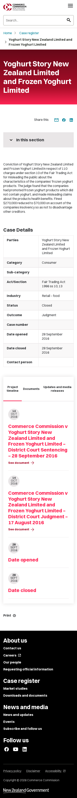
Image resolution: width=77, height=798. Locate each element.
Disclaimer (33, 771)
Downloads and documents (25, 695)
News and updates (18, 715)
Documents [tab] (31, 389)
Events (9, 722)
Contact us (12, 648)
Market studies (15, 688)
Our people (12, 662)
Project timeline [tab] (12, 389)
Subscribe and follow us (22, 729)
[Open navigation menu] (70, 5)
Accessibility (55, 771)
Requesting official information (28, 669)
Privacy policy (12, 771)
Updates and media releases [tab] (57, 389)
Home (7, 33)
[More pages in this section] (38, 139)
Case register (29, 33)
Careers (12, 655)
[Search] (38, 20)
